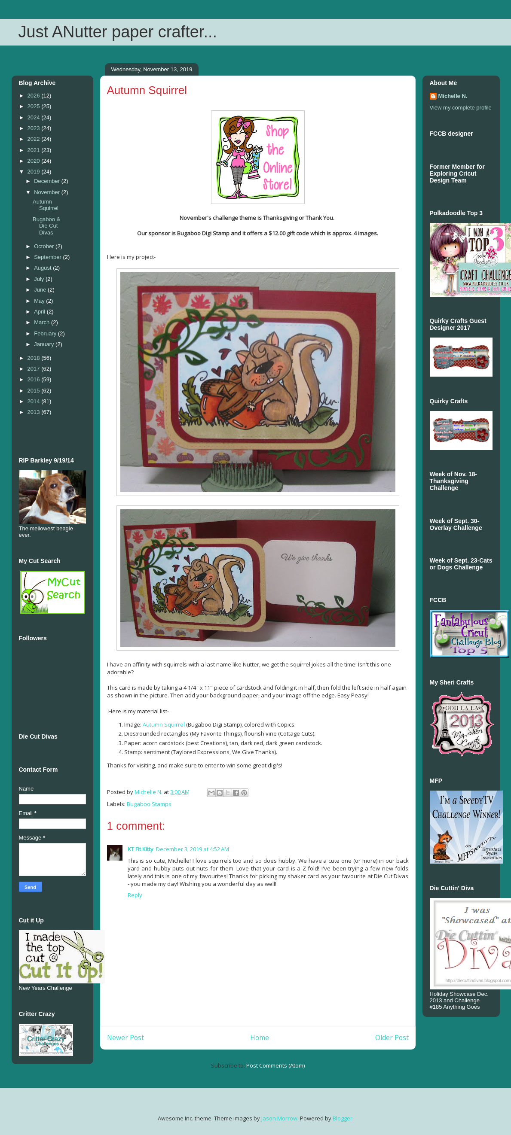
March (42, 322)
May (40, 301)
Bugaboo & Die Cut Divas (46, 226)
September (48, 257)
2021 (35, 150)
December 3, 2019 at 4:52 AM (192, 849)
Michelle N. (453, 96)
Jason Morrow (279, 1118)
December (47, 181)
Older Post (392, 1037)
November (47, 192)
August (43, 268)
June (41, 289)
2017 (35, 368)
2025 (35, 106)
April (40, 311)
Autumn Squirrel (164, 724)
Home (259, 1037)
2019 (35, 171)
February (46, 333)
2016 (35, 379)
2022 (35, 139)
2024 (35, 117)
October (44, 246)
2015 (35, 390)
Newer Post (125, 1037)
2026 (35, 95)
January (44, 344)
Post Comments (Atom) (275, 1065)
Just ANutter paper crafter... (117, 32)
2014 (35, 401)
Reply (135, 895)
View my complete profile (461, 107)
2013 (35, 412)
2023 (35, 128)
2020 (35, 161)
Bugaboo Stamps (149, 804)
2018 (35, 358)
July (40, 279)
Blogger (342, 1118)
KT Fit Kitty (140, 849)
